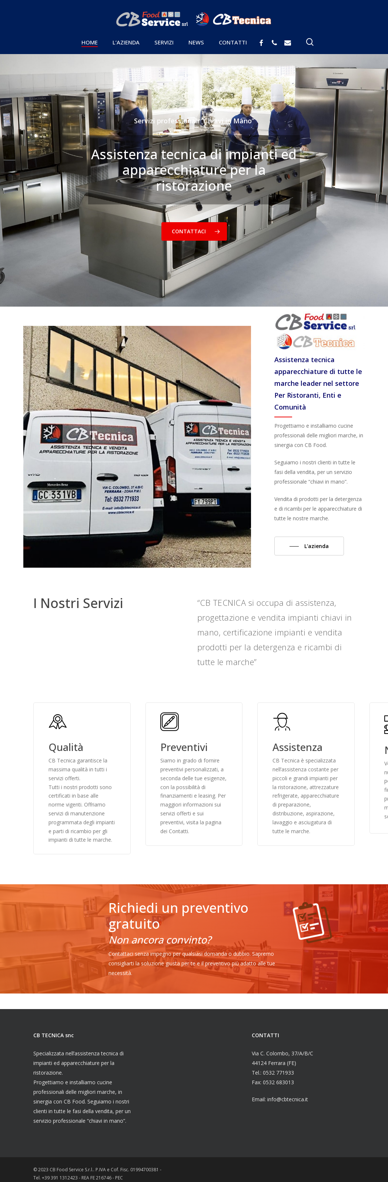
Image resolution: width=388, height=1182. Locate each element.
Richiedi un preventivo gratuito (178, 915)
